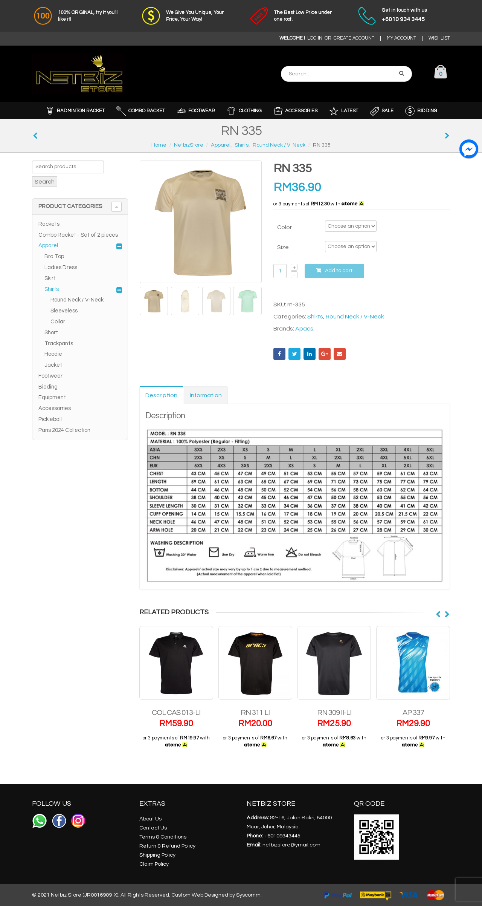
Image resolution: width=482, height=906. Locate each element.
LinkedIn (310, 354)
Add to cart (338, 270)
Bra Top (54, 256)
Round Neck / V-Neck (355, 317)
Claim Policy (154, 863)
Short (51, 332)
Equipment (52, 397)
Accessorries (54, 408)
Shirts (315, 317)
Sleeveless (64, 311)
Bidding (48, 387)
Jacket (53, 365)
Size (283, 247)
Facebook (279, 354)
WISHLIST (439, 38)
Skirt (50, 278)
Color (284, 227)
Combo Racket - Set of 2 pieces (78, 235)
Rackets (48, 224)
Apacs (304, 329)
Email (340, 354)
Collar (57, 321)
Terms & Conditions (162, 836)
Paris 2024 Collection (64, 430)
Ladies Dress (60, 267)
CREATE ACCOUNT (354, 38)
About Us (150, 818)
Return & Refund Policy (167, 845)
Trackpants (58, 343)
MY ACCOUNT (401, 38)
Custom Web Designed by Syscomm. (216, 894)
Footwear (50, 376)
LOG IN (314, 38)
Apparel (48, 245)
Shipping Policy (157, 854)
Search (45, 182)
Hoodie (53, 354)
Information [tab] (206, 395)
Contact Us (153, 827)
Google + (325, 354)
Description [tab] (161, 395)
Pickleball (50, 419)
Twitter (294, 354)
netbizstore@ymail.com (291, 844)
